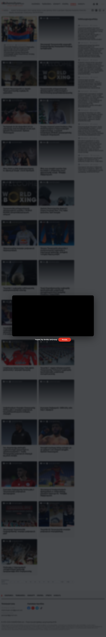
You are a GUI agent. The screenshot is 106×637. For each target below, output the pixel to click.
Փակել (64, 340)
